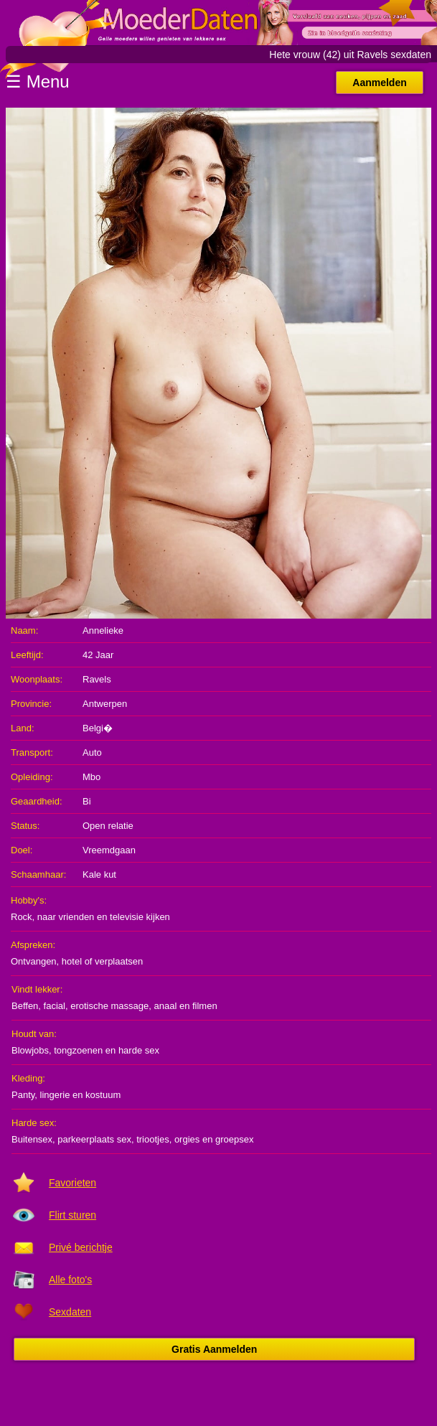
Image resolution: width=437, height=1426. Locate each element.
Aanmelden (379, 82)
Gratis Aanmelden (214, 1349)
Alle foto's (70, 1279)
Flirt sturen (72, 1215)
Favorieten (72, 1182)
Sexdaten (70, 1312)
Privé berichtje (81, 1247)
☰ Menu (38, 81)
